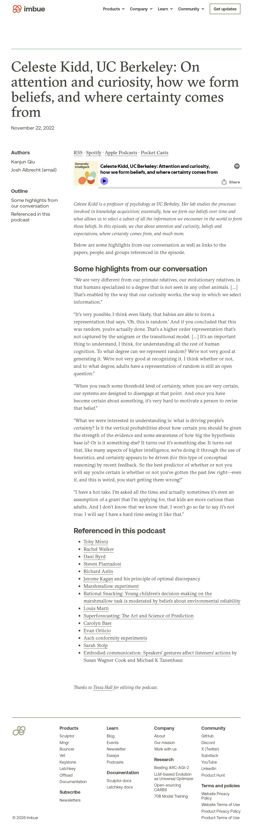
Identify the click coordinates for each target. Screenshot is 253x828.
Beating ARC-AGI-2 (171, 767)
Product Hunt (213, 775)
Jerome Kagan (98, 578)
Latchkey (68, 768)
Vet (62, 755)
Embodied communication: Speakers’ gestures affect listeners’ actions (157, 653)
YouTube (209, 762)
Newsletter (116, 749)
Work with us (165, 749)
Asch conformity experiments (115, 638)
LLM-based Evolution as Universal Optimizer (173, 776)
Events (113, 742)
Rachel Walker (99, 549)
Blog (111, 736)
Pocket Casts (155, 152)
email (49, 170)
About (159, 736)
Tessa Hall (102, 687)
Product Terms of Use (220, 817)
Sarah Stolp (96, 645)
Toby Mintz (96, 541)
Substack (209, 755)
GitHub (207, 736)
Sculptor (67, 736)
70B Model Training (171, 796)
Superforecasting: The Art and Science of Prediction (139, 615)
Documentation (73, 781)
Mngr (64, 742)
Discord (208, 742)
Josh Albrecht (26, 170)
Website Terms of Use (220, 804)
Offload (66, 775)
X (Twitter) (210, 749)
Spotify (93, 152)
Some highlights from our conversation (34, 203)
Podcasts (115, 762)
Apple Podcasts (121, 152)
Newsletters (70, 800)
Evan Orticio (97, 630)
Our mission (164, 742)
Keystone (68, 762)
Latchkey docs (120, 787)
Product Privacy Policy (221, 811)
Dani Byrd (94, 556)
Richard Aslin (98, 571)
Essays (113, 755)
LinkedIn (208, 768)
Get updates (225, 9)
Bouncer (67, 749)
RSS (78, 152)
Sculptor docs (119, 780)
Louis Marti (96, 608)
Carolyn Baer (98, 623)
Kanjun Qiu (23, 161)
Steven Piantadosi (102, 564)
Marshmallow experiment (111, 586)
